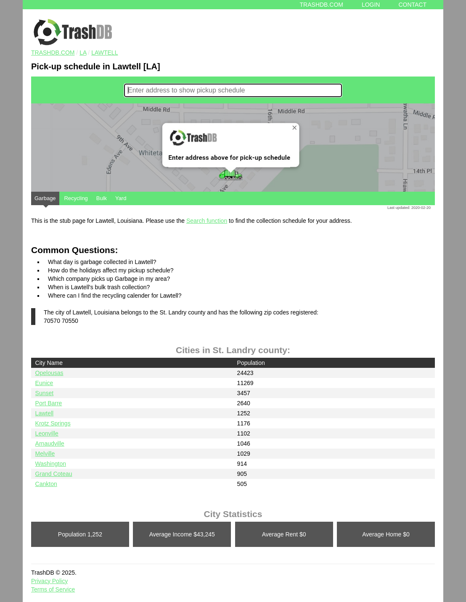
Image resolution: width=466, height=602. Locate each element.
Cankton (46, 484)
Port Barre (48, 403)
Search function (206, 220)
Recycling (75, 198)
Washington (50, 463)
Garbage (45, 200)
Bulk (101, 198)
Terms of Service (53, 589)
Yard (121, 198)
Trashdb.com (321, 4)
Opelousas (49, 373)
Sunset (44, 393)
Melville (45, 453)
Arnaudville (49, 443)
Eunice (44, 383)
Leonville (46, 433)
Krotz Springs (53, 423)
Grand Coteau (53, 473)
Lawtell (104, 52)
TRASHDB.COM (52, 52)
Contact (412, 4)
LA (82, 52)
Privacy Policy (49, 581)
